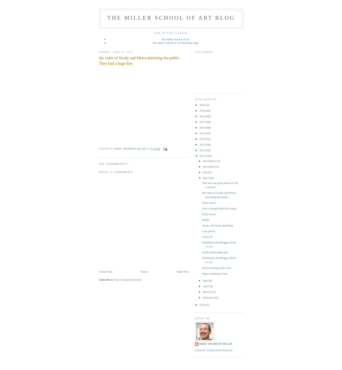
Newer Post (105, 271)
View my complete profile (214, 350)
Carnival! (207, 236)
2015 (202, 133)
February (208, 297)
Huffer (205, 219)
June (206, 178)
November (209, 166)
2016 (202, 127)
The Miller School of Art (175, 39)
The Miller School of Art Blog (171, 18)
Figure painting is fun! (214, 273)
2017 (202, 122)
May (206, 280)
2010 (202, 304)
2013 (202, 144)
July (205, 172)
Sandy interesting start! (215, 252)
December (209, 161)
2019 (202, 110)
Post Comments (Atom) (128, 279)
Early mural (208, 214)
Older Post (182, 271)
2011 (202, 156)
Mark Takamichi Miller (215, 344)
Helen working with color (216, 268)
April (206, 286)
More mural (208, 202)
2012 (202, 150)
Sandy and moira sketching (217, 225)
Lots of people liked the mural (219, 208)
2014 (202, 139)
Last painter (208, 231)
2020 (202, 105)
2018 (202, 116)
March (207, 292)
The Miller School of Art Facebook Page (175, 42)
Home (144, 271)
